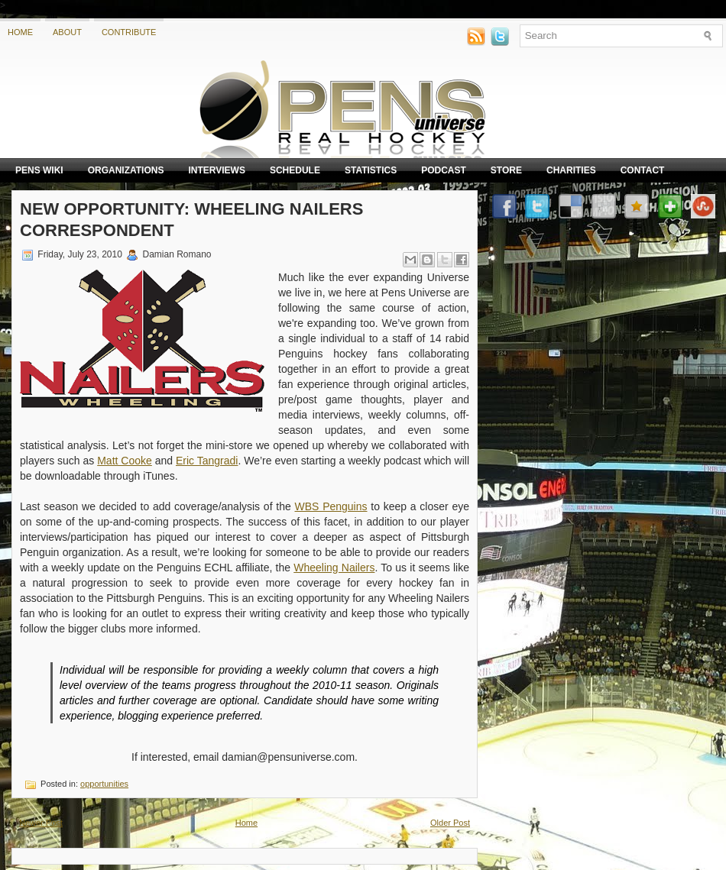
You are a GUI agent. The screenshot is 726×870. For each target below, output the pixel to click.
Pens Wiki (39, 170)
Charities (571, 170)
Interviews (216, 170)
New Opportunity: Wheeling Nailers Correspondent (191, 219)
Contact (643, 170)
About (67, 32)
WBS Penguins (331, 506)
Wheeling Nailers (333, 567)
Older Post (450, 822)
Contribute (129, 32)
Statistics (371, 170)
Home (20, 32)
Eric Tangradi (207, 460)
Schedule (295, 170)
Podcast (443, 170)
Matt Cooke (124, 460)
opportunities (104, 783)
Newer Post (41, 822)
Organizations (126, 170)
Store (506, 170)
